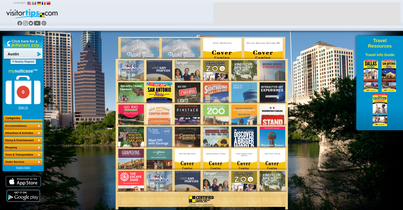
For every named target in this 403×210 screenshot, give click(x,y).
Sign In (23, 107)
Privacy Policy (23, 167)
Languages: (19, 2)
